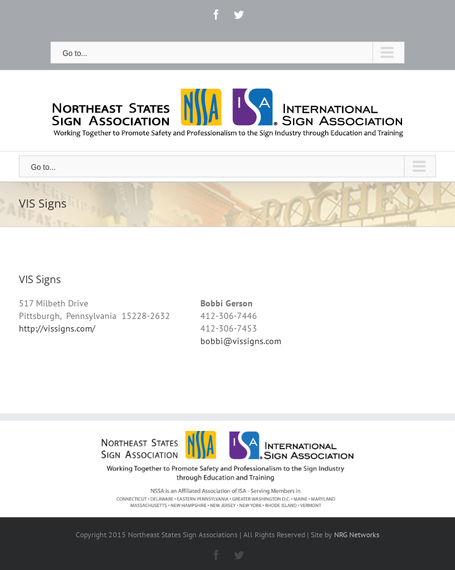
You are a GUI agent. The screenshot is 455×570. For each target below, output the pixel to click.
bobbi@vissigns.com (240, 341)
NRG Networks (356, 534)
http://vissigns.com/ (57, 328)
